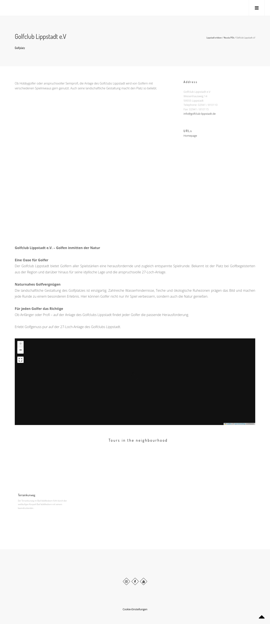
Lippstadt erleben (214, 37)
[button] (131, 372)
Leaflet (228, 424)
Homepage (190, 137)
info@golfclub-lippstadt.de (200, 114)
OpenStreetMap (240, 424)
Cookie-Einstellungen (135, 609)
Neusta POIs (229, 37)
